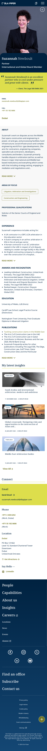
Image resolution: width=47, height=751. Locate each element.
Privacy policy (23, 700)
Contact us (10, 688)
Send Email (7, 495)
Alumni (5, 641)
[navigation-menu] (42, 3)
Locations (6, 622)
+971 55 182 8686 (8, 110)
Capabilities (12, 592)
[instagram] (23, 652)
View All (8, 468)
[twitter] (37, 652)
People (7, 585)
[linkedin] (17, 660)
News (4, 628)
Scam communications (23, 722)
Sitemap (21, 728)
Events (5, 634)
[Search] (30, 3)
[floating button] (42, 719)
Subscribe (10, 681)
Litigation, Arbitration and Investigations (20, 191)
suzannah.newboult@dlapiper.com (15, 101)
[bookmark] (36, 3)
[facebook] (10, 652)
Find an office (13, 674)
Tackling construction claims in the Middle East (24, 332)
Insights (8, 607)
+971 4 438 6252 (8, 515)
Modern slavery (23, 713)
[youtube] (30, 660)
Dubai (5, 118)
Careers (8, 615)
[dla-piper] (9, 3)
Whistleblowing (23, 718)
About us (9, 600)
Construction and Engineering (15, 198)
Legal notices (23, 704)
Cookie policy (23, 709)
